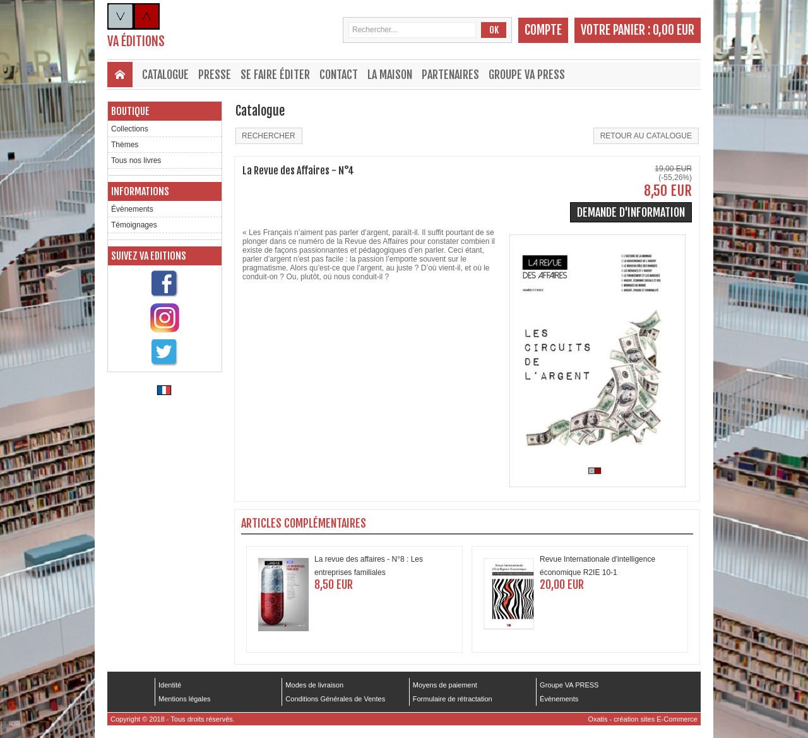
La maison (389, 75)
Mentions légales (184, 699)
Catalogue (165, 75)
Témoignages (134, 225)
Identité (169, 685)
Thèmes (124, 144)
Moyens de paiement (445, 685)
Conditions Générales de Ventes (335, 699)
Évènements (132, 209)
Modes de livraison (314, 685)
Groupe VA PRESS (527, 75)
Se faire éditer (275, 75)
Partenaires (450, 75)
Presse (214, 75)
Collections (129, 128)
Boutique (130, 111)
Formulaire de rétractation (452, 699)
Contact (338, 75)
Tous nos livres (136, 160)
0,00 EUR (673, 30)
